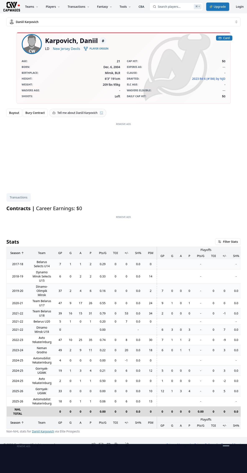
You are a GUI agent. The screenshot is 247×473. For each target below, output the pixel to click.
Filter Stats (228, 242)
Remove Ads (123, 124)
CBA (141, 7)
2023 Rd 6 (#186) (203, 79)
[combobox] (123, 22)
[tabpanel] (123, 319)
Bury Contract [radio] (35, 113)
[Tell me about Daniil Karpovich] (77, 113)
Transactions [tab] (19, 197)
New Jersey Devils (66, 48)
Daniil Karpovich (43, 431)
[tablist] (18, 197)
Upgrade (218, 7)
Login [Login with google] (240, 7)
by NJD (220, 79)
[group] (26, 113)
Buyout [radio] (14, 113)
